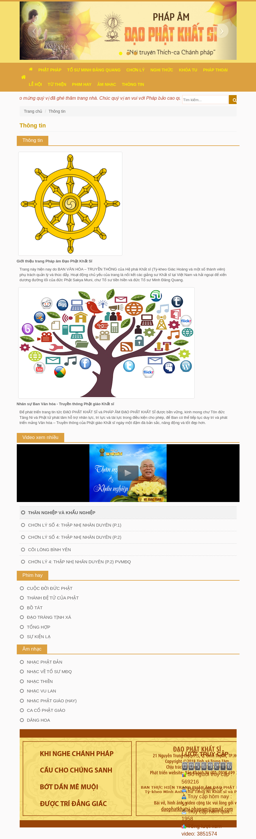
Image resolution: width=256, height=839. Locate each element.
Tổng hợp (38, 627)
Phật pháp (50, 70)
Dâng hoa (38, 720)
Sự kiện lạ (39, 636)
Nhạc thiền (40, 681)
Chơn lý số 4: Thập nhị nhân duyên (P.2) (74, 537)
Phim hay (81, 84)
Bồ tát (35, 607)
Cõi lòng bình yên (49, 549)
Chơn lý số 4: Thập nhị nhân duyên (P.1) (74, 525)
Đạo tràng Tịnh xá (49, 617)
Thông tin (57, 111)
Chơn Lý (135, 70)
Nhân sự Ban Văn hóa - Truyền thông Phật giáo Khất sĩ (65, 404)
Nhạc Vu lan (41, 690)
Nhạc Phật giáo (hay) (52, 700)
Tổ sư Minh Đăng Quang (94, 70)
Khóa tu (188, 70)
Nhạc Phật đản (44, 662)
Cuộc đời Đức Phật (50, 588)
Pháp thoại (215, 70)
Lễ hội (35, 84)
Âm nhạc (106, 84)
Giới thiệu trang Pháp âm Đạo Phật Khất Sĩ (54, 261)
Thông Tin (133, 84)
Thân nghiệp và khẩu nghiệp (61, 512)
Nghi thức (161, 70)
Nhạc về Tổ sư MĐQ (49, 671)
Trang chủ (34, 111)
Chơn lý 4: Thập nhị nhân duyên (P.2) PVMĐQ (79, 561)
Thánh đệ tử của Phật (53, 597)
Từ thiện (57, 84)
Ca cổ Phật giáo (46, 710)
